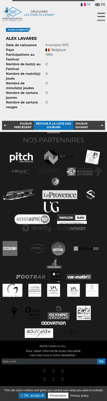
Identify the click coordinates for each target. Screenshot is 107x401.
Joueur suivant (81, 125)
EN (100, 4)
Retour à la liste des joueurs (53, 125)
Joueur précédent (23, 125)
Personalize (58, 395)
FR (85, 4)
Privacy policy (80, 395)
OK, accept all (32, 395)
